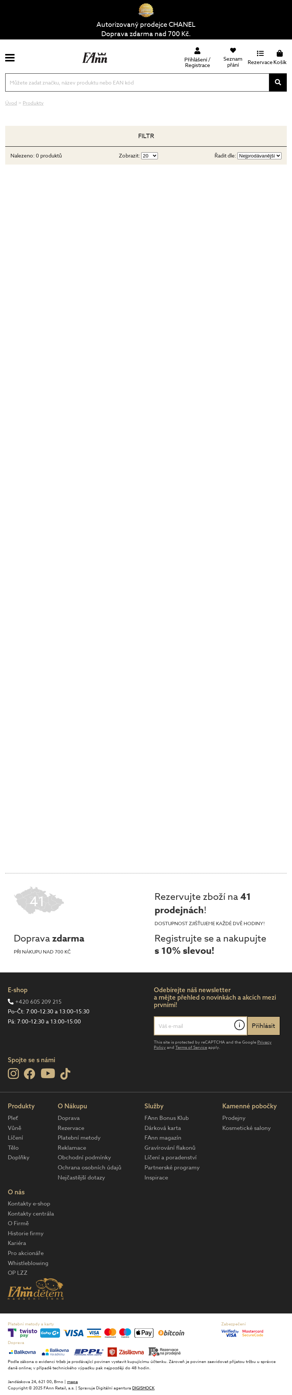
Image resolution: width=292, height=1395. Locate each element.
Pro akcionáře (26, 1253)
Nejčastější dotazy (81, 1177)
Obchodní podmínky (84, 1157)
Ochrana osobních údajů (89, 1167)
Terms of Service (191, 1047)
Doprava (69, 1118)
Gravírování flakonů (170, 1148)
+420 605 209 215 (38, 1002)
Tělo (13, 1148)
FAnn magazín (163, 1138)
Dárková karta (163, 1128)
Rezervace (71, 1128)
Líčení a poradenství (171, 1157)
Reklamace (72, 1148)
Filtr (146, 136)
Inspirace (156, 1177)
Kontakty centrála (31, 1214)
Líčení (15, 1138)
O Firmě (18, 1223)
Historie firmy (26, 1233)
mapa (72, 1382)
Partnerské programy (172, 1167)
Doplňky (18, 1157)
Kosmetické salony (246, 1128)
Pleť (13, 1118)
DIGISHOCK (143, 1388)
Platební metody (79, 1138)
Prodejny (233, 1118)
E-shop (18, 990)
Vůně (14, 1128)
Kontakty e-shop (29, 1204)
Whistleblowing (28, 1263)
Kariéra (17, 1243)
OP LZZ (18, 1273)
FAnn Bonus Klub (167, 1118)
